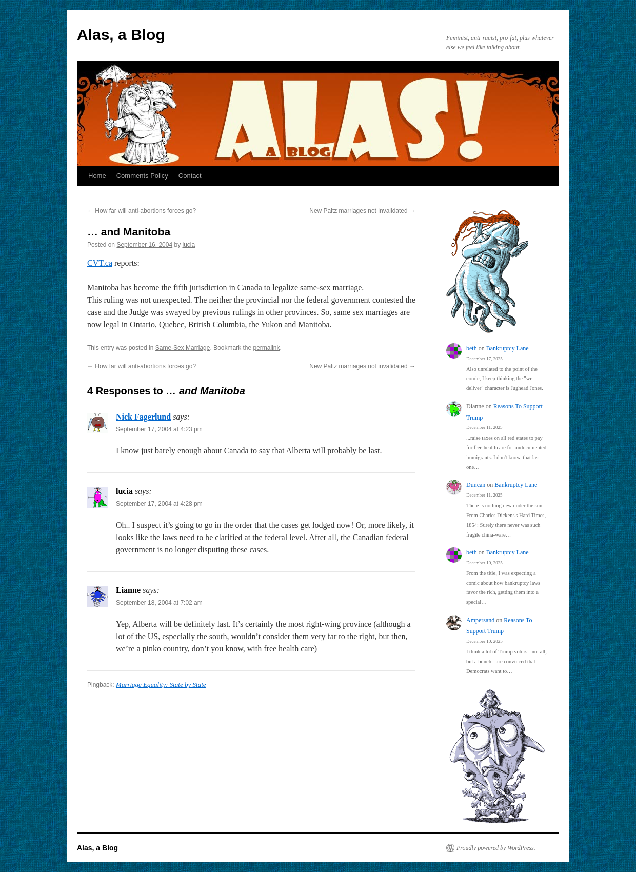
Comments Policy (142, 176)
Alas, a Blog (121, 34)
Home (97, 176)
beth (471, 348)
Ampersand (480, 620)
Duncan (475, 484)
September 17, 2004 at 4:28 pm (159, 503)
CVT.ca (99, 263)
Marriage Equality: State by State (161, 684)
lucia (189, 244)
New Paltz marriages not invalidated (362, 210)
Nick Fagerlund (143, 416)
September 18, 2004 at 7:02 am (159, 602)
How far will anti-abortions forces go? (141, 210)
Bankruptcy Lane (507, 348)
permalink (266, 347)
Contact (190, 176)
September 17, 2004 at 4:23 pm (159, 429)
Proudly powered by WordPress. (495, 847)
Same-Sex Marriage (182, 347)
